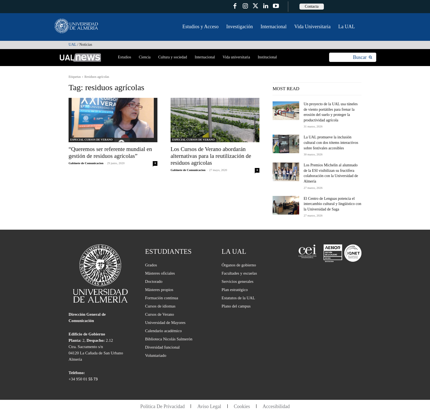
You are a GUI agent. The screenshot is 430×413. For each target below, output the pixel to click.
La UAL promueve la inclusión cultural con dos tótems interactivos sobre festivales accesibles (331, 142)
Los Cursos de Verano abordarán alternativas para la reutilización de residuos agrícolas (211, 156)
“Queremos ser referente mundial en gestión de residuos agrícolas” (110, 152)
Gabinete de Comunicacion (86, 163)
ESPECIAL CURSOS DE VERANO (91, 139)
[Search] (362, 57)
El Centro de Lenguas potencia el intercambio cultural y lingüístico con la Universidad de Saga (332, 203)
